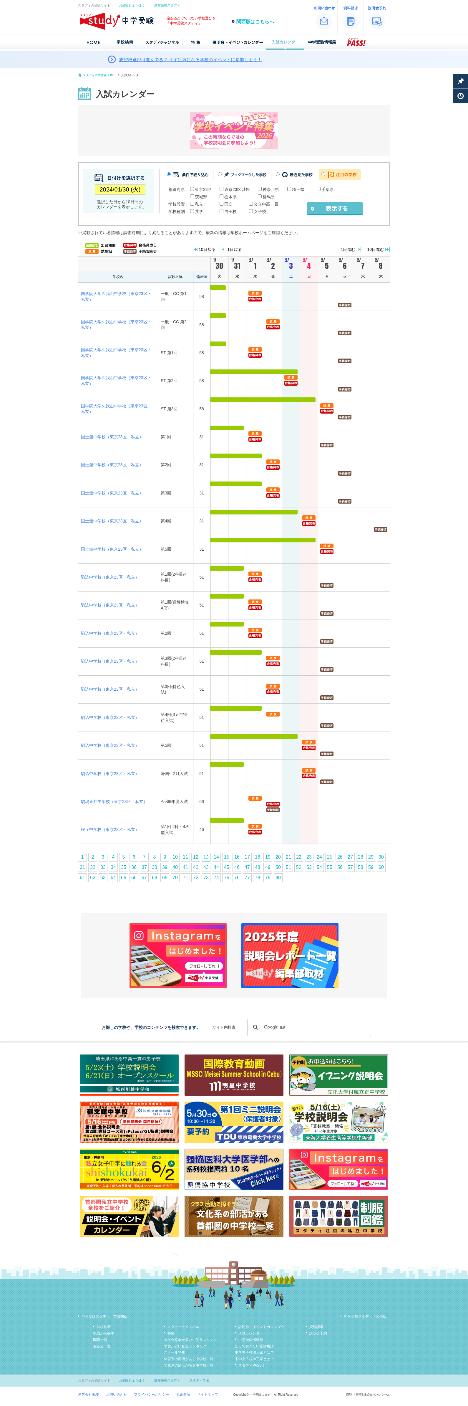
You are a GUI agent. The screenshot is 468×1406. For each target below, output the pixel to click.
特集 (171, 1333)
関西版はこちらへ (255, 21)
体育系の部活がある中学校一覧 (188, 1359)
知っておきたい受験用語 (254, 1346)
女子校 (260, 211)
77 (247, 877)
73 (206, 877)
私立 (199, 204)
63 (103, 877)
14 (216, 856)
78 (257, 877)
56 (340, 867)
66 (134, 877)
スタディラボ (199, 1380)
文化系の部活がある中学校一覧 (188, 1365)
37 (144, 867)
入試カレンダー (250, 1333)
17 (247, 856)
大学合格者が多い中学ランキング (190, 1340)
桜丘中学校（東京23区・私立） (110, 829)
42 (195, 867)
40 (175, 867)
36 (134, 867)
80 (278, 877)
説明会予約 (318, 1333)
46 (237, 867)
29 (371, 856)
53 (309, 867)
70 (175, 877)
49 (267, 867)
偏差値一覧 (102, 1346)
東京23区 (203, 189)
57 (350, 867)
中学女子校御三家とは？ (254, 1359)
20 (278, 856)
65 (123, 877)
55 (329, 867)
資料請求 (316, 1327)
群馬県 (269, 196)
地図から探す (103, 1333)
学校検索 (104, 1327)
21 (288, 856)
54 (319, 867)
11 (185, 856)
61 (82, 877)
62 (92, 877)
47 (247, 867)
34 (113, 867)
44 (216, 867)
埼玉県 (298, 189)
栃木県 (230, 196)
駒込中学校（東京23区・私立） (110, 577)
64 (113, 877)
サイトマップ (207, 1394)
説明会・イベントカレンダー (261, 1327)
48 (257, 867)
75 (226, 877)
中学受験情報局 (250, 1340)
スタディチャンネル (183, 1327)
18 (257, 856)
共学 (199, 211)
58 (360, 867)
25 (329, 856)
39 (164, 867)
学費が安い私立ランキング (185, 1346)
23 (309, 856)
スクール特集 (174, 1352)
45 (226, 867)
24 (319, 856)
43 (206, 867)
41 (185, 867)
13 (206, 857)
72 (195, 877)
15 (226, 856)
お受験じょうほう (132, 5)
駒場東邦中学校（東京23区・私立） (114, 801)
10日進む (375, 249)
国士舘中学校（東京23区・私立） (112, 436)
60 (381, 867)
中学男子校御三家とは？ (254, 1352)
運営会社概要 (88, 1394)
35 (123, 867)
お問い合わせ (116, 1394)
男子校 (230, 211)
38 (154, 867)
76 (237, 877)
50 (278, 867)
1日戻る (235, 249)
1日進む (348, 249)
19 (267, 856)
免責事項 (183, 1394)
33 (103, 867)
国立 (228, 204)
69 (164, 877)
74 (216, 877)
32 (92, 867)
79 (267, 877)
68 (154, 877)
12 (195, 856)
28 (360, 856)
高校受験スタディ (167, 5)
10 (175, 856)
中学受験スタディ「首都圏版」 (106, 1317)
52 (298, 867)
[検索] (308, 1027)
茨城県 (201, 196)
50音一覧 (100, 1340)
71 (185, 877)
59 (371, 867)
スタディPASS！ (251, 1365)
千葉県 (327, 189)
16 (237, 856)
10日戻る (207, 249)
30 (381, 856)
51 (288, 867)
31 (82, 867)
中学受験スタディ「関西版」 (367, 1317)
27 (350, 856)
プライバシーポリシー (151, 1394)
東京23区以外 (237, 189)
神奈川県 (271, 189)
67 (144, 877)
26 (340, 856)
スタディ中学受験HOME (99, 75)
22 (298, 856)
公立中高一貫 (266, 204)
